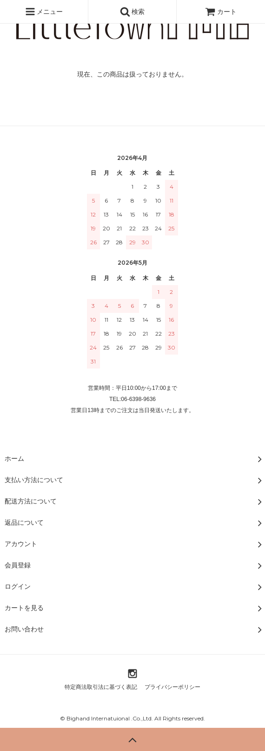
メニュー (44, 11)
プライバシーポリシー (172, 687)
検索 (132, 11)
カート (221, 11)
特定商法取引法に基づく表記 (101, 687)
